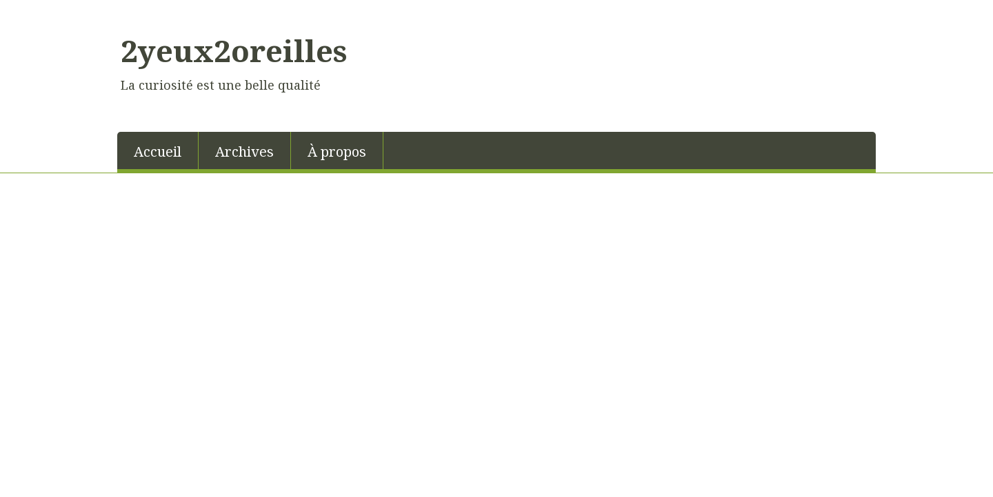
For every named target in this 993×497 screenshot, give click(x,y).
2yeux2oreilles (234, 50)
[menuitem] (158, 150)
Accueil (157, 151)
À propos (337, 151)
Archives (244, 151)
